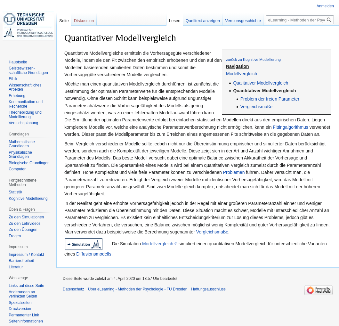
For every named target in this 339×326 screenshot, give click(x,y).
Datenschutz (73, 289)
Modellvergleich (241, 73)
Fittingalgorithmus (290, 127)
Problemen (234, 172)
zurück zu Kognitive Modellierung (253, 59)
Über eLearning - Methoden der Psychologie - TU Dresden (138, 289)
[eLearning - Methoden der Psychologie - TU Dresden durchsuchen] (300, 19)
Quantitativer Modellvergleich (264, 90)
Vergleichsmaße (256, 106)
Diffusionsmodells (93, 254)
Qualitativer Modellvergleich (260, 83)
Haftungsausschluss (208, 289)
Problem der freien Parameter (269, 99)
